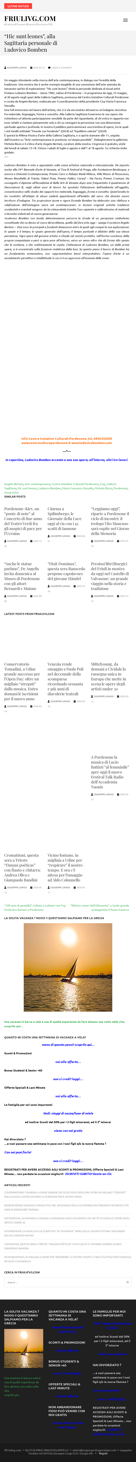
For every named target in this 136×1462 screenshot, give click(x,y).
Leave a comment (61, 67)
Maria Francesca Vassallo (77, 488)
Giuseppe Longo (17, 67)
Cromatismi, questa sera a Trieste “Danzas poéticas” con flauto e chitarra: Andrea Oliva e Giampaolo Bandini (22, 867)
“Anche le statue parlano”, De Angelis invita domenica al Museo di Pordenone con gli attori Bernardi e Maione (22, 576)
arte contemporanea (37, 484)
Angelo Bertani (13, 484)
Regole (103, 1453)
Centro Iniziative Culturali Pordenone (75, 484)
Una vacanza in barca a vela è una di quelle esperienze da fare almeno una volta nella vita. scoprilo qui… (22, 1386)
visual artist (11, 492)
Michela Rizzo (103, 488)
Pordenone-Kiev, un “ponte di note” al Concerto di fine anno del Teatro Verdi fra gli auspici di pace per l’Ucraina (23, 521)
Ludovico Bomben (49, 488)
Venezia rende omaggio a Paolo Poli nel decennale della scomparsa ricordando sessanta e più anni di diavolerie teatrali (65, 678)
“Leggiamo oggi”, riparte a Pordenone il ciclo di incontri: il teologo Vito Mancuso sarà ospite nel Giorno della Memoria (110, 521)
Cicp (102, 484)
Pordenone (121, 488)
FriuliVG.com (30, 18)
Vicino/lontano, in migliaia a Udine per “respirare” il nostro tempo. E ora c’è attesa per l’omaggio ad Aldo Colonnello (65, 867)
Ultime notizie (18, 6)
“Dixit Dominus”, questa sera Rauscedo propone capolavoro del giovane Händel (66, 571)
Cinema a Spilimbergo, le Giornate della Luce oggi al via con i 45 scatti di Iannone (64, 518)
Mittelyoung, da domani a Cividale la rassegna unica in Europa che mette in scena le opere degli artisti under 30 (108, 676)
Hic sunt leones (27, 488)
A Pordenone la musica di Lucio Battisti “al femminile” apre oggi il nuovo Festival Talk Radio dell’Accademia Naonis (110, 771)
